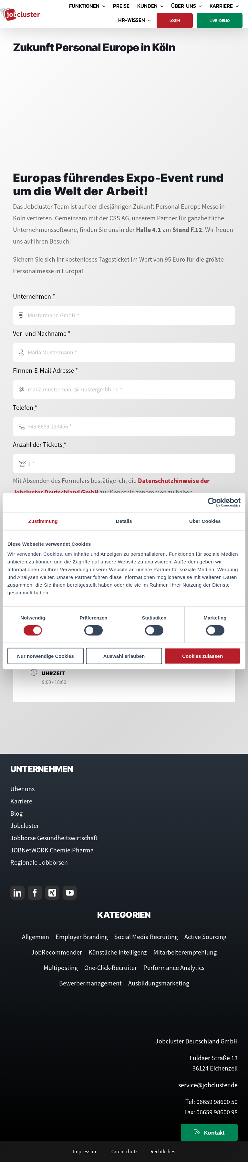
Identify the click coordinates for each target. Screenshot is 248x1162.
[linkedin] (17, 893)
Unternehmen (34, 296)
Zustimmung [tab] (43, 520)
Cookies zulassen (202, 656)
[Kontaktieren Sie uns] (209, 1132)
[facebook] (35, 893)
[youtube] (70, 893)
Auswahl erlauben (124, 656)
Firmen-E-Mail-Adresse (45, 370)
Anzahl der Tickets (39, 444)
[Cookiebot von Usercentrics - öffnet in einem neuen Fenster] (212, 502)
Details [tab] (124, 520)
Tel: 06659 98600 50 (211, 1102)
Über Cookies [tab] (205, 520)
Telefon (25, 407)
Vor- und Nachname (41, 333)
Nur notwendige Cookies (45, 656)
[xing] (52, 893)
